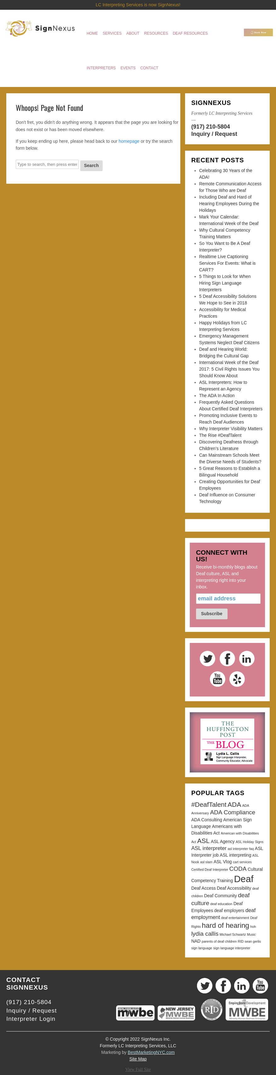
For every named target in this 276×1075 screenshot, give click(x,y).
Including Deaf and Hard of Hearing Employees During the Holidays (229, 203)
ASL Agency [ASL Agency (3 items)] (223, 841)
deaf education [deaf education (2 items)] (221, 904)
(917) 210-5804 (210, 127)
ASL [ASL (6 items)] (203, 840)
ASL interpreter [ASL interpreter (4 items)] (209, 848)
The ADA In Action (217, 395)
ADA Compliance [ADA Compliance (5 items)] (232, 812)
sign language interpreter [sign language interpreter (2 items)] (232, 948)
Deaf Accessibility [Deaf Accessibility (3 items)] (234, 888)
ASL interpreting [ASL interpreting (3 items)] (235, 855)
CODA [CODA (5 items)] (237, 868)
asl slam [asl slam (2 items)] (206, 862)
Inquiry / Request (214, 134)
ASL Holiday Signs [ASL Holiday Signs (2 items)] (249, 842)
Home (92, 33)
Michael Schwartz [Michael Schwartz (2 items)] (233, 934)
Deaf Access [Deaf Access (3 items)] (203, 888)
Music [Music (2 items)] (251, 934)
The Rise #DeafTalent (220, 435)
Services (112, 33)
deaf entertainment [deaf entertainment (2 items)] (235, 918)
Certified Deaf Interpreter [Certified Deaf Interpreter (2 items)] (209, 869)
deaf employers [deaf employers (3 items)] (229, 910)
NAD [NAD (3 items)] (196, 941)
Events (128, 68)
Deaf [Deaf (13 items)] (243, 879)
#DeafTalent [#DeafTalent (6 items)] (209, 804)
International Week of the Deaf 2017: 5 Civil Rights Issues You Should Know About (229, 369)
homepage (129, 141)
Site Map (138, 1058)
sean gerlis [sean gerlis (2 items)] (253, 941)
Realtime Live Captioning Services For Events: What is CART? (227, 263)
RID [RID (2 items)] (241, 941)
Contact (149, 68)
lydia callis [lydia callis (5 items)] (205, 933)
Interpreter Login (30, 1018)
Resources (156, 33)
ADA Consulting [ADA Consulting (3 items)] (206, 819)
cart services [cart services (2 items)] (242, 862)
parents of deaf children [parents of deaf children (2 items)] (219, 941)
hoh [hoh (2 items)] (253, 926)
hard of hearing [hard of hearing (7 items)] (225, 925)
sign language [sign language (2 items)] (201, 948)
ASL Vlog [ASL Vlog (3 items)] (223, 861)
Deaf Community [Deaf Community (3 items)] (220, 895)
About (133, 33)
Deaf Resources (190, 33)
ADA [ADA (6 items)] (234, 804)
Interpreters (101, 68)
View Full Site (138, 1069)
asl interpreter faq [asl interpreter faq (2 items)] (241, 849)
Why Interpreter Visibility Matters (230, 428)
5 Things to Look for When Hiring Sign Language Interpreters (225, 283)
